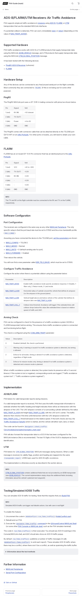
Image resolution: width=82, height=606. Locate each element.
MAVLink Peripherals (14, 569)
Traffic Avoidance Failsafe (14, 422)
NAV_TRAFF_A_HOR (12, 291)
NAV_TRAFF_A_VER (12, 298)
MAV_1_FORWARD (13, 253)
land (53, 31)
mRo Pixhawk (23, 135)
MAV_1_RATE (11, 249)
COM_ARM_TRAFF (38, 333)
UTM (67, 23)
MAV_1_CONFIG (12, 243)
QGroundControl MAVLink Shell (63, 523)
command (31, 523)
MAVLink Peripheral (58, 227)
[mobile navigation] (78, 3)
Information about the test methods (21, 552)
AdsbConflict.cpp (63, 516)
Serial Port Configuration (16, 573)
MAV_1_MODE (11, 246)
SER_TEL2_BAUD (43, 262)
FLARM (59, 23)
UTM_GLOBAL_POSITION (29, 56)
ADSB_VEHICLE (25, 53)
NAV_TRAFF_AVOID (18, 34)
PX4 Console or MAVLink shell (30, 526)
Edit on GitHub (10, 582)
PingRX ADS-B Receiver (16, 65)
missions (41, 23)
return (60, 31)
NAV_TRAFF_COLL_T (13, 305)
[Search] (72, 3)
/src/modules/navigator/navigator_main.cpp (22, 430)
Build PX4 (66, 496)
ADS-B (53, 23)
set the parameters (61, 238)
